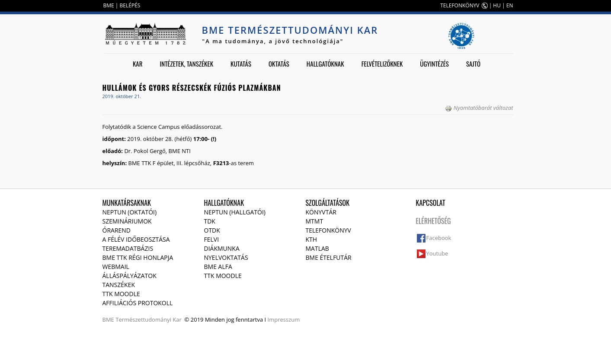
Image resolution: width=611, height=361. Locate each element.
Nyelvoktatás (226, 257)
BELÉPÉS (130, 5)
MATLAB (317, 248)
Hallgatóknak (325, 63)
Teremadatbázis (128, 248)
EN (509, 5)
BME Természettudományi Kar (290, 29)
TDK (209, 221)
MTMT (314, 221)
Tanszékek (118, 285)
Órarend (116, 230)
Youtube (437, 253)
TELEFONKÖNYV (459, 5)
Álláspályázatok (129, 276)
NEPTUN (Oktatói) (129, 212)
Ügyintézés (434, 63)
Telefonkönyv (328, 230)
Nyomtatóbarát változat (479, 108)
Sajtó (473, 63)
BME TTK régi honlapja (137, 257)
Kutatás (240, 63)
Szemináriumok (127, 221)
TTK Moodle (121, 294)
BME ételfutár (329, 257)
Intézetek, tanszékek (187, 63)
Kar (138, 63)
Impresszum (284, 319)
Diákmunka (222, 248)
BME (108, 5)
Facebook (438, 238)
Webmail (115, 266)
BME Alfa (218, 266)
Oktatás (279, 63)
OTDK (212, 230)
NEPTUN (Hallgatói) (235, 212)
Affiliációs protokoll (137, 303)
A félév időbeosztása (136, 239)
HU (497, 5)
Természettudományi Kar (148, 319)
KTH (311, 239)
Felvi (211, 239)
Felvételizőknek (382, 63)
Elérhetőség (433, 221)
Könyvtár (321, 212)
